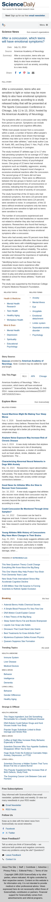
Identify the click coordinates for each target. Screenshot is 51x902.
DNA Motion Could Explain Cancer (19, 613)
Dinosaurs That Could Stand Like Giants (22, 629)
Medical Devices (11, 666)
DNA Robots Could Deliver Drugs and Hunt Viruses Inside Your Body (23, 724)
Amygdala (37, 311)
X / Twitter (10, 833)
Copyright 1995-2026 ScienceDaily (20, 874)
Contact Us (11, 859)
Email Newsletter (13, 805)
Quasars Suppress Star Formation (19, 641)
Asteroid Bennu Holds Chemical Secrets (22, 605)
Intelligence (9, 678)
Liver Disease (10, 662)
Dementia (8, 683)
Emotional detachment (37, 317)
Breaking (6, 598)
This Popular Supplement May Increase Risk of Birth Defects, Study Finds (25, 771)
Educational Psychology (12, 345)
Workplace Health (15, 320)
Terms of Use (41, 871)
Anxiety (35, 298)
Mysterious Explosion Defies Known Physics (24, 637)
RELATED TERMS (35, 292)
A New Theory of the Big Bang (17, 617)
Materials (6, 361)
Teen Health (12, 311)
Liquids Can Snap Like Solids (17, 625)
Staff (21, 867)
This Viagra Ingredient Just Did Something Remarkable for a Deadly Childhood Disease (24, 718)
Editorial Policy (26, 871)
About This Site (9, 867)
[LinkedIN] (28, 72)
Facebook (10, 829)
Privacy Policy (10, 871)
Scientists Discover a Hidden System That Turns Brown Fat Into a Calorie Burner (26, 765)
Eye (34, 307)
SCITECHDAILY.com (20, 558)
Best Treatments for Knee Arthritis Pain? (22, 633)
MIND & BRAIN (7, 670)
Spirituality (11, 339)
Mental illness (38, 302)
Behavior (8, 674)
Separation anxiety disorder (40, 329)
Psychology (37, 335)
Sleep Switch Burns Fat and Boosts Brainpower (25, 621)
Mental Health (13, 330)
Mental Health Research (13, 305)
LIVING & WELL (7, 687)
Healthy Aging (13, 315)
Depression (12, 335)
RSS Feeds (11, 809)
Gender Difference (12, 695)
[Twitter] (20, 72)
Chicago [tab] (43, 376)
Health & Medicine (12, 298)
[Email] (33, 72)
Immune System (11, 657)
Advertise (42, 867)
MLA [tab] (24, 376)
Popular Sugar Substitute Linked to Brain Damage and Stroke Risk (22, 731)
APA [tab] (33, 376)
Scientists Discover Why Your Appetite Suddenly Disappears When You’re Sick (26, 747)
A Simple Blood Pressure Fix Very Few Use (23, 609)
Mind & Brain (10, 325)
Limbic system (38, 323)
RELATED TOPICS (10, 292)
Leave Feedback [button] (13, 855)
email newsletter (37, 15)
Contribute (30, 867)
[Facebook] (15, 72)
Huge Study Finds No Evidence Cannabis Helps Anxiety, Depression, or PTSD (25, 754)
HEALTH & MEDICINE (10, 653)
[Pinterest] (24, 72)
